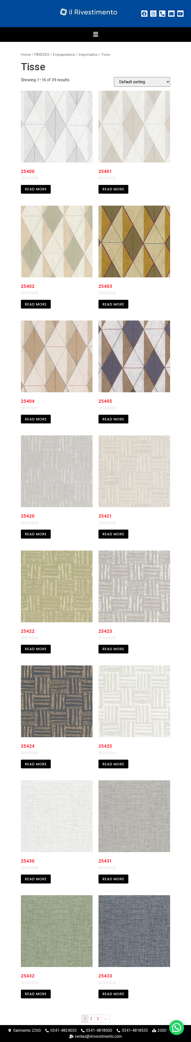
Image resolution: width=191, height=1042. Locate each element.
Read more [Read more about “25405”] (113, 419)
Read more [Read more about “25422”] (36, 648)
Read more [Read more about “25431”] (113, 879)
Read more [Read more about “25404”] (36, 419)
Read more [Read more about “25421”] (113, 534)
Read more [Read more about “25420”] (36, 534)
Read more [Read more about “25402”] (36, 304)
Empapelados (64, 54)
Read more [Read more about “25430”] (36, 879)
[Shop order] (142, 82)
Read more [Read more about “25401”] (113, 189)
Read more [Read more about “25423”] (113, 648)
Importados (88, 54)
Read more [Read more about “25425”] (113, 764)
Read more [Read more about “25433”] (113, 993)
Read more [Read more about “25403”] (113, 304)
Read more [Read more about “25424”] (36, 764)
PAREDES (41, 54)
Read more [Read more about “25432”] (36, 993)
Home (26, 54)
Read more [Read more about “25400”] (36, 189)
